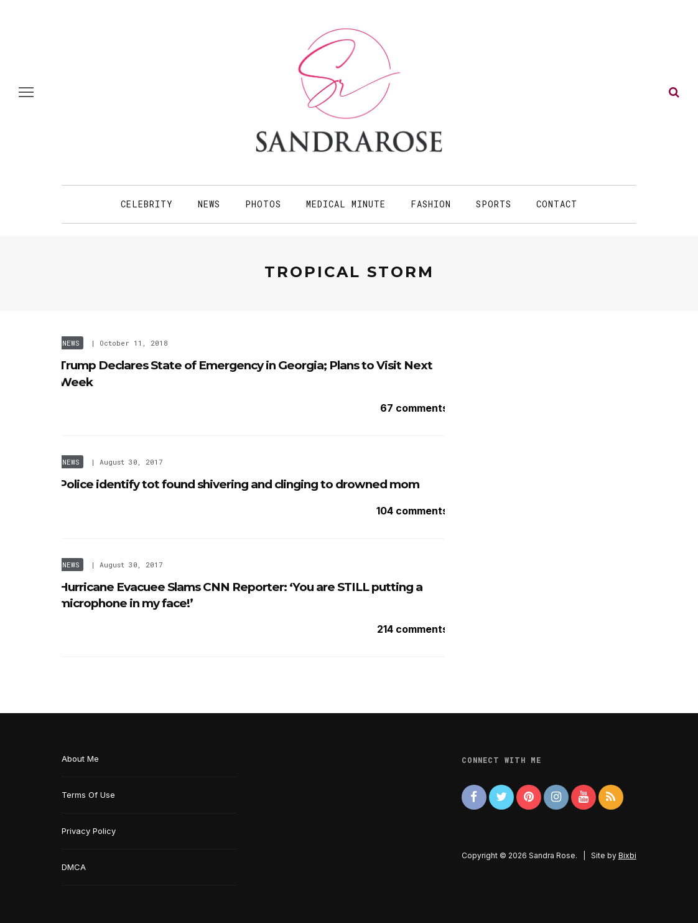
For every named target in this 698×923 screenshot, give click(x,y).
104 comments (412, 510)
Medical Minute (346, 204)
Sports (493, 204)
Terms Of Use (88, 795)
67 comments (414, 408)
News (209, 204)
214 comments (412, 629)
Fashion (431, 204)
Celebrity (147, 204)
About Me (80, 759)
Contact (556, 204)
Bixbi (627, 855)
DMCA (74, 867)
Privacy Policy (89, 831)
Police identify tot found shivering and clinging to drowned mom (238, 484)
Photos (263, 204)
